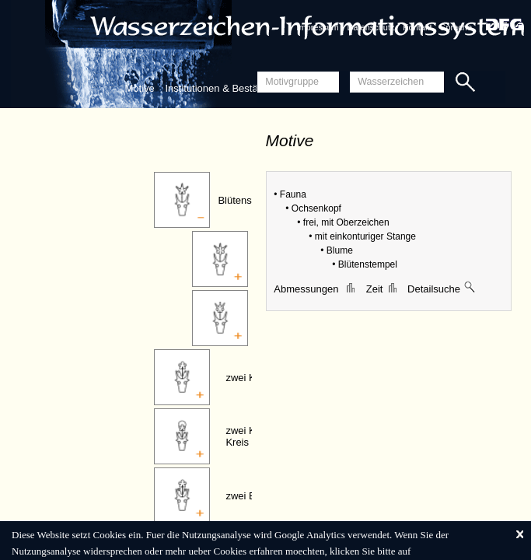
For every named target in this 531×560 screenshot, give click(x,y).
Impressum (317, 27)
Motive (140, 88)
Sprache (456, 27)
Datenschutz (370, 27)
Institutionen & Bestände (219, 88)
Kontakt (417, 27)
